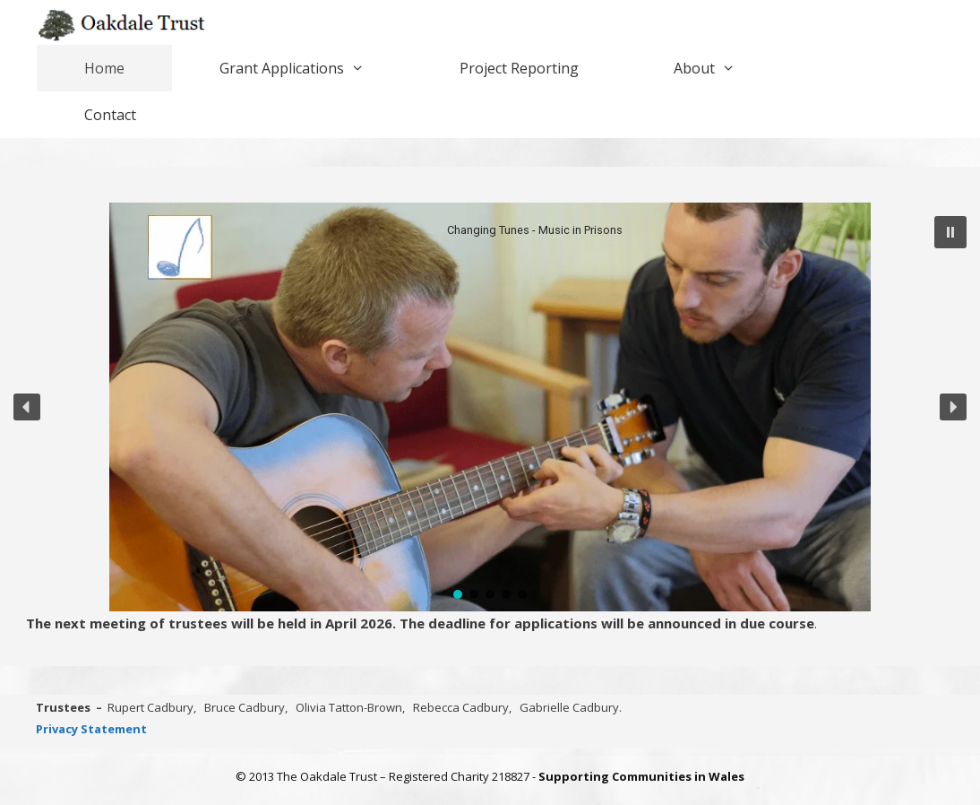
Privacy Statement (91, 729)
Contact (110, 115)
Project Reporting (519, 68)
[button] (950, 232)
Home (104, 68)
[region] (490, 407)
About (728, 68)
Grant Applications (315, 68)
